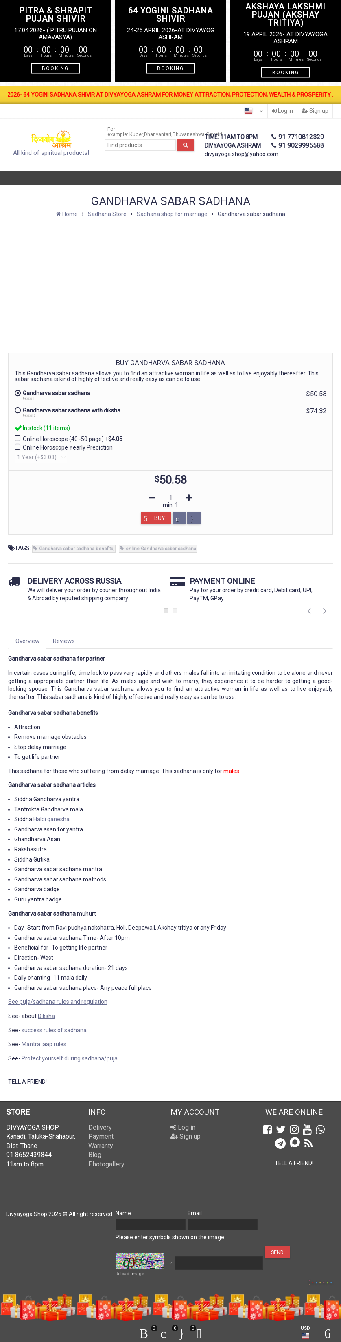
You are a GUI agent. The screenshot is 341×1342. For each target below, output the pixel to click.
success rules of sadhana (54, 1030)
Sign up (315, 111)
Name (123, 1213)
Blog (94, 1155)
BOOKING (55, 68)
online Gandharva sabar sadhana (161, 548)
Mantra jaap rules (44, 1044)
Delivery (100, 1127)
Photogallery (106, 1164)
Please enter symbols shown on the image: (170, 1237)
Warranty (100, 1146)
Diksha (46, 1016)
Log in (282, 111)
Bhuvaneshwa (189, 134)
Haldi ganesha (51, 819)
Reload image (130, 1273)
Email (195, 1213)
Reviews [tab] (64, 641)
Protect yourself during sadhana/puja (70, 1058)
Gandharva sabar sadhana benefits (76, 548)
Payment (101, 1136)
